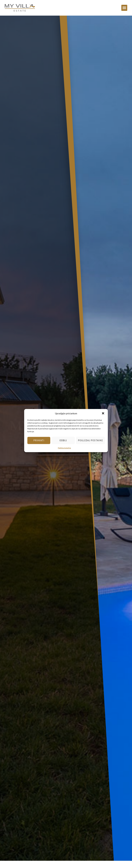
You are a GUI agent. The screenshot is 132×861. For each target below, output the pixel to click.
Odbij (63, 440)
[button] (103, 413)
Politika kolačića (64, 448)
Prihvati (38, 440)
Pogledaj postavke (90, 440)
